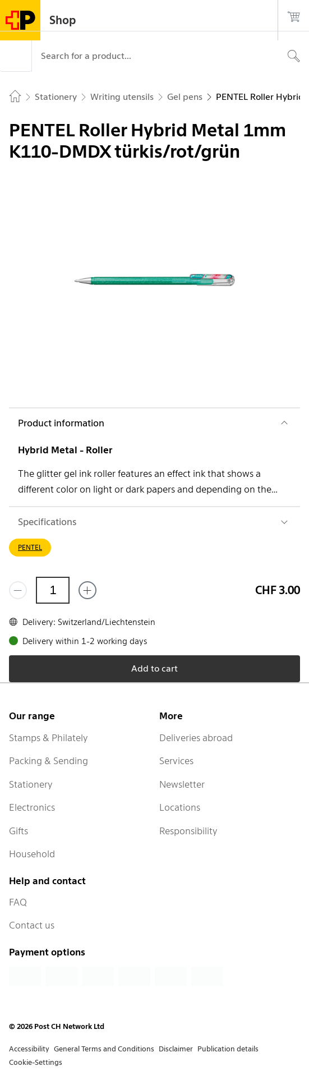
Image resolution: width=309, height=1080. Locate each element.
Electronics (32, 807)
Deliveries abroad (196, 737)
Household (32, 854)
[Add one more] (87, 590)
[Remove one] (18, 590)
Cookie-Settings (35, 1062)
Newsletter (182, 784)
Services (176, 760)
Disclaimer (176, 1049)
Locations (179, 807)
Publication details (228, 1049)
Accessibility (29, 1049)
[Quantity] (53, 590)
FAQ (18, 902)
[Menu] (15, 56)
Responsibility (188, 831)
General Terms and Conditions (104, 1049)
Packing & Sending (48, 760)
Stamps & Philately (48, 737)
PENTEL (30, 547)
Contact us (31, 925)
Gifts (18, 831)
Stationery (31, 784)
